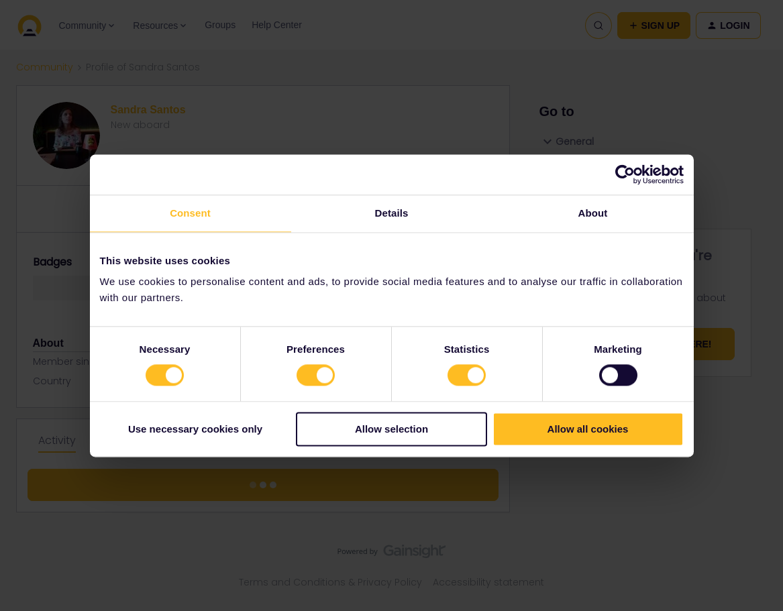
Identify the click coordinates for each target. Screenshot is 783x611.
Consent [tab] (190, 213)
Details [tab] (392, 213)
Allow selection (391, 429)
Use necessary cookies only (195, 429)
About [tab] (593, 213)
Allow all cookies (588, 429)
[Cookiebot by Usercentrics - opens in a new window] (625, 174)
